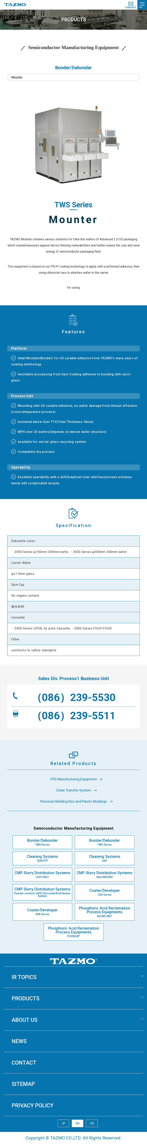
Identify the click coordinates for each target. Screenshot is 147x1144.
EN (77, 1123)
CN (92, 1123)
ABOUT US (25, 1020)
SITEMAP (23, 1084)
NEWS (19, 1041)
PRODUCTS (25, 998)
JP (63, 1123)
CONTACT (24, 1062)
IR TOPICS (24, 977)
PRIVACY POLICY (32, 1105)
